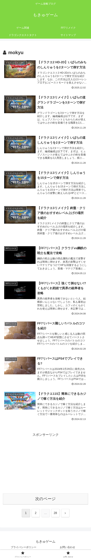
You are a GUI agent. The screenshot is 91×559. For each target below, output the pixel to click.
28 (55, 513)
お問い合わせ (67, 547)
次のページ (45, 499)
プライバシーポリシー (23, 547)
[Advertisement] (45, 463)
